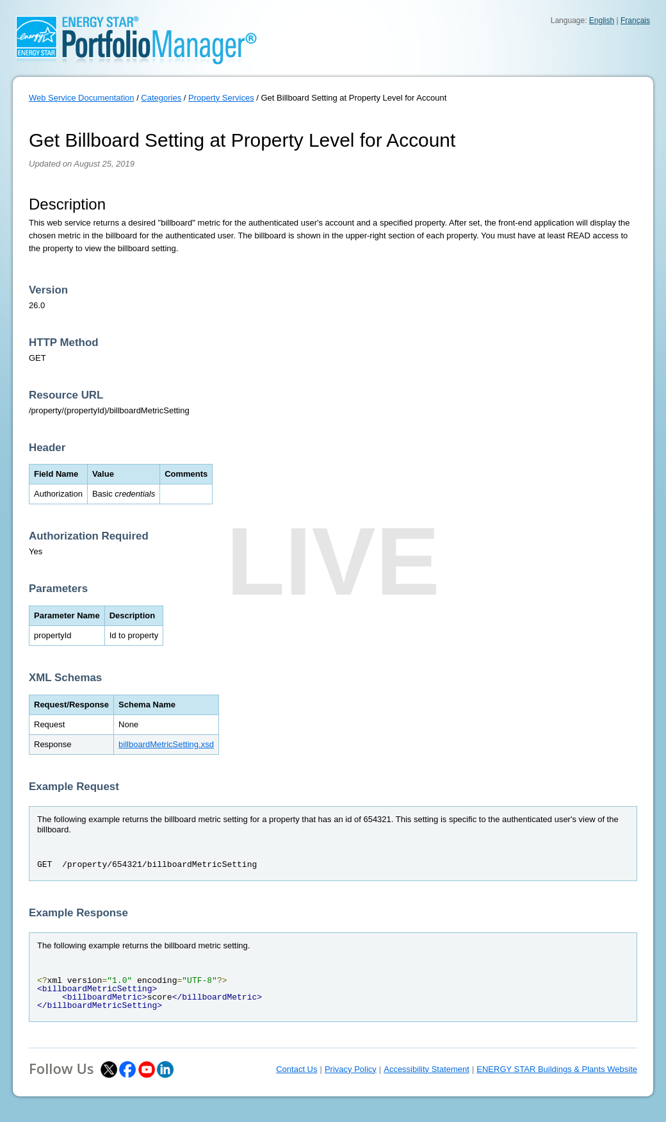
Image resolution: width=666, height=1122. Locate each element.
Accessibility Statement (426, 1069)
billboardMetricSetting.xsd (166, 744)
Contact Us (296, 1069)
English (601, 20)
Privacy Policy (351, 1069)
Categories (161, 98)
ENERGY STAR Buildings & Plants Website (556, 1069)
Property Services (221, 98)
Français (635, 20)
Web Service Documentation (81, 98)
